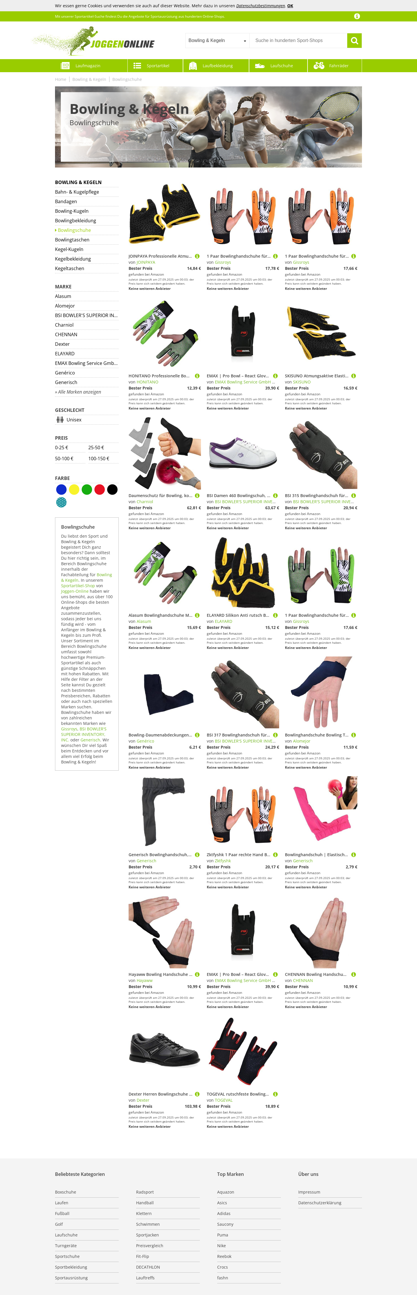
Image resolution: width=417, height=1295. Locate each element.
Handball (145, 1202)
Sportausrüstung (71, 1278)
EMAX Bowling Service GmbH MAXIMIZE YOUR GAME (87, 363)
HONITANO (147, 382)
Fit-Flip (142, 1256)
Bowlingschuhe (127, 79)
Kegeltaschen (69, 268)
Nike (221, 1245)
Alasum (63, 296)
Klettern (144, 1213)
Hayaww (145, 980)
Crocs (222, 1267)
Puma (222, 1235)
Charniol (64, 325)
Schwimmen (148, 1224)
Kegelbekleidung (73, 259)
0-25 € (61, 447)
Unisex (74, 419)
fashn (222, 1278)
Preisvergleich (149, 1245)
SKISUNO (302, 382)
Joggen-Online (75, 591)
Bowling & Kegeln (89, 79)
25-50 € (96, 447)
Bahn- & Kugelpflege (77, 192)
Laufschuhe (281, 65)
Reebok (224, 1256)
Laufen (61, 1202)
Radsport (145, 1192)
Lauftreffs (145, 1278)
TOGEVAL (224, 1100)
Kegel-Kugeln (69, 249)
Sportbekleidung (71, 1267)
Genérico (65, 373)
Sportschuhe (67, 1256)
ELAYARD (65, 353)
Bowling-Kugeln (72, 211)
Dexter (62, 344)
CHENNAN (66, 334)
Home (60, 79)
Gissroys (69, 729)
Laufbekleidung (218, 65)
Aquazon (225, 1192)
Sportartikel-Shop (78, 585)
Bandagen (66, 201)
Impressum (309, 1192)
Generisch (66, 382)
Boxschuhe (65, 1192)
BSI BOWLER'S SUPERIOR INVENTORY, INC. (87, 315)
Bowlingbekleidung (75, 220)
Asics (222, 1202)
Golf (59, 1224)
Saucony (225, 1224)
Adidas (224, 1213)
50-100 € (64, 458)
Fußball (62, 1213)
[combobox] (217, 40)
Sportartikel (158, 65)
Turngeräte (66, 1245)
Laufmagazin (88, 65)
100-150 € (98, 458)
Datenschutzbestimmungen (260, 5)
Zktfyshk (223, 860)
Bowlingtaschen (72, 240)
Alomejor (65, 306)
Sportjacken (147, 1235)
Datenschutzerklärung (319, 1202)
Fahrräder (339, 65)
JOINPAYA (146, 262)
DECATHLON (148, 1267)
